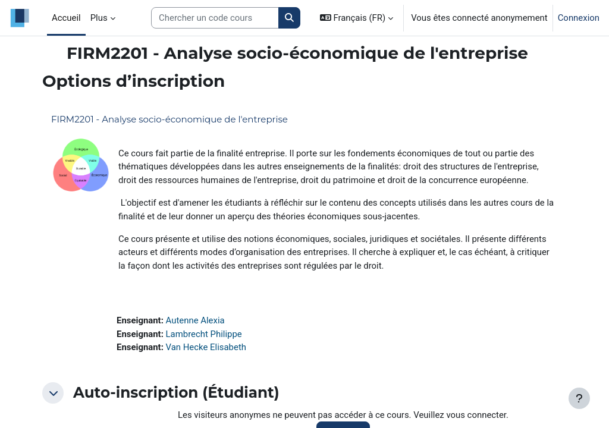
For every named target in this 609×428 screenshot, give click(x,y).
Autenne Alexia (195, 320)
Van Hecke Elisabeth (206, 347)
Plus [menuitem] (99, 17)
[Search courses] (215, 18)
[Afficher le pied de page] (579, 398)
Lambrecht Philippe (204, 334)
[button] (356, 18)
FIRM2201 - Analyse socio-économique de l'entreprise (169, 119)
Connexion (578, 17)
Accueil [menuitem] (66, 17)
